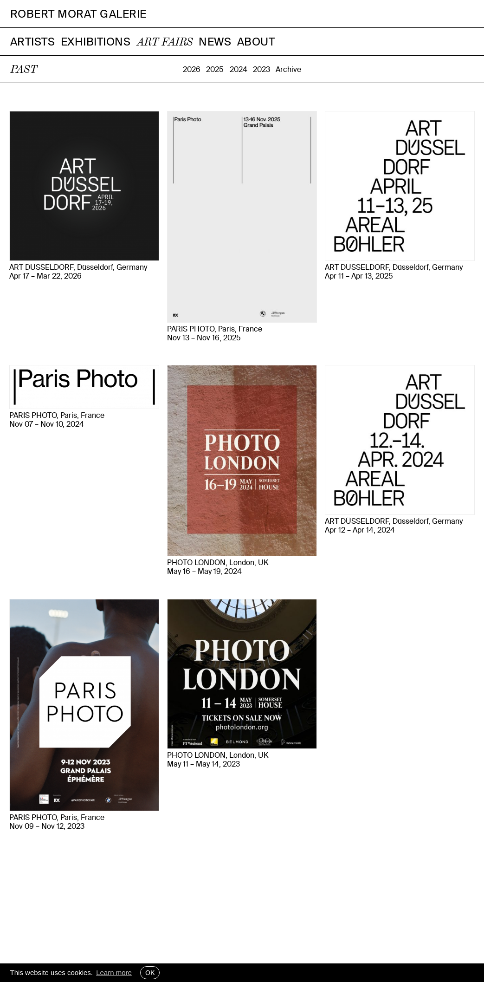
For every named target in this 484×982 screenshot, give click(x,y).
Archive (288, 69)
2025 (215, 69)
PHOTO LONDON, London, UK (218, 562)
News (215, 41)
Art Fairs (164, 42)
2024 (238, 69)
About (256, 41)
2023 (261, 69)
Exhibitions (96, 41)
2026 (191, 69)
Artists (32, 41)
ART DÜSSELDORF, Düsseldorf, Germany (78, 267)
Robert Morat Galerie (78, 14)
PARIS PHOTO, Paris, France (214, 329)
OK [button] (150, 973)
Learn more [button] (114, 972)
